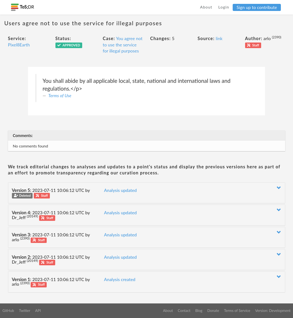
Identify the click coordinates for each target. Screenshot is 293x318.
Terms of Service (237, 310)
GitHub (8, 310)
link (219, 38)
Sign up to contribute (257, 7)
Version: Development (273, 310)
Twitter (24, 310)
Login (223, 7)
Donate (213, 310)
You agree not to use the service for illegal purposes (122, 44)
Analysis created (119, 279)
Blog (198, 310)
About (206, 7)
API (38, 310)
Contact (184, 310)
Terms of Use (59, 95)
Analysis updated (120, 190)
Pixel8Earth (19, 44)
